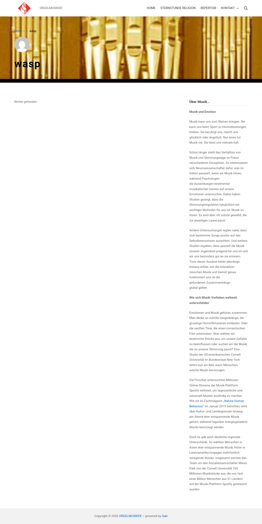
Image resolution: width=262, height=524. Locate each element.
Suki (165, 516)
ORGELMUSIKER (130, 516)
